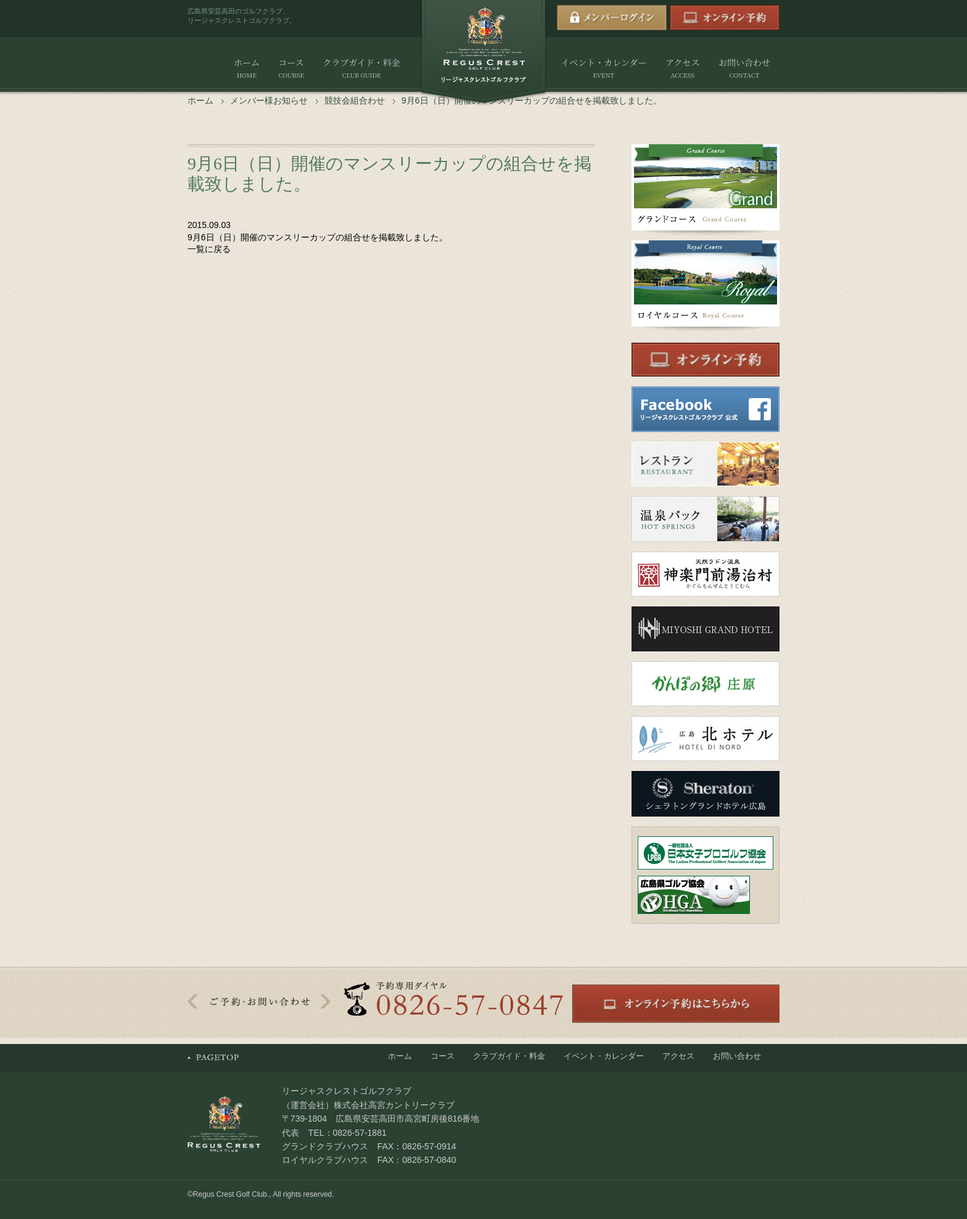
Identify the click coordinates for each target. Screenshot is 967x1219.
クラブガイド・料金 (361, 69)
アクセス (682, 69)
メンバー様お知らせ (269, 100)
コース (290, 69)
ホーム (247, 69)
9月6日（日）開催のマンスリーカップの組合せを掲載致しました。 (317, 237)
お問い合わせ (744, 69)
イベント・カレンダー (603, 69)
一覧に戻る (209, 249)
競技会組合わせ (354, 100)
